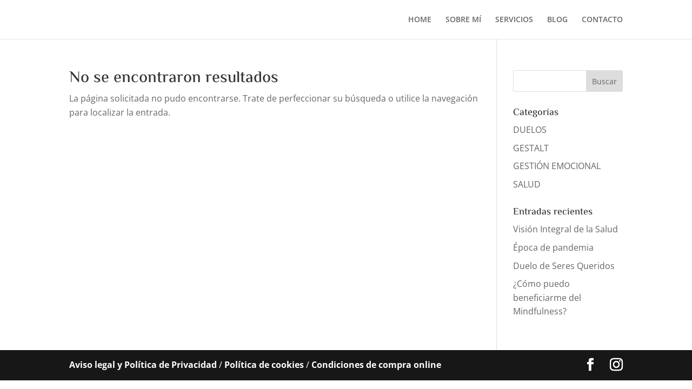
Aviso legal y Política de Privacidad (143, 365)
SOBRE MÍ (463, 20)
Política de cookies (264, 365)
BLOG (557, 20)
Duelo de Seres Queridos (564, 266)
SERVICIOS (514, 20)
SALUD (527, 184)
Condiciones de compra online (376, 365)
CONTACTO (602, 20)
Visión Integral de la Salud (565, 229)
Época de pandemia (553, 247)
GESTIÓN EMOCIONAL (557, 166)
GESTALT (531, 148)
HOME (419, 20)
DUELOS (530, 130)
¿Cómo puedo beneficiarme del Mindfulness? (547, 297)
